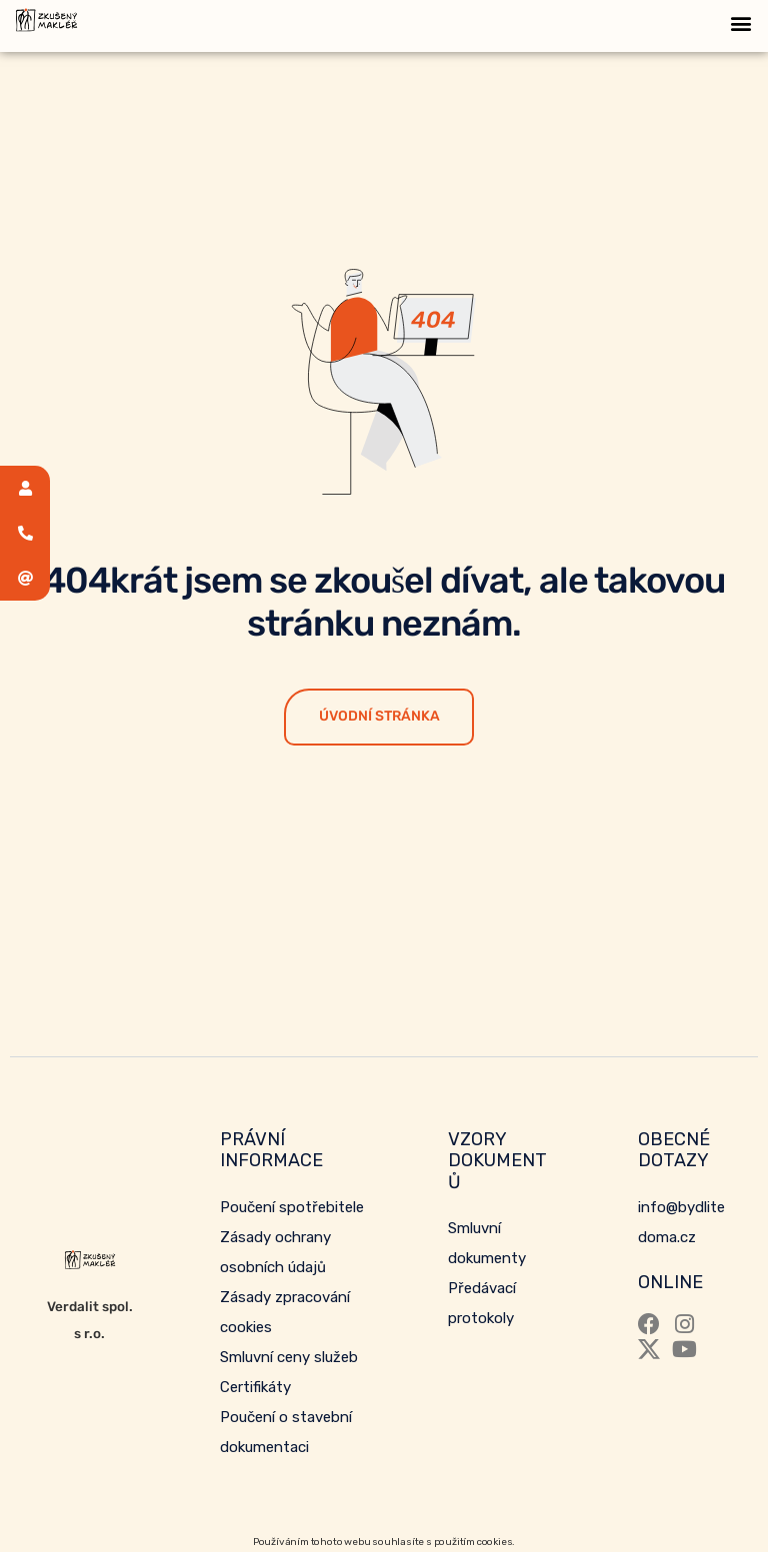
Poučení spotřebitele (292, 1207)
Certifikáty (255, 1387)
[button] (741, 22)
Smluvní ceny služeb (289, 1357)
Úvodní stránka (379, 716)
